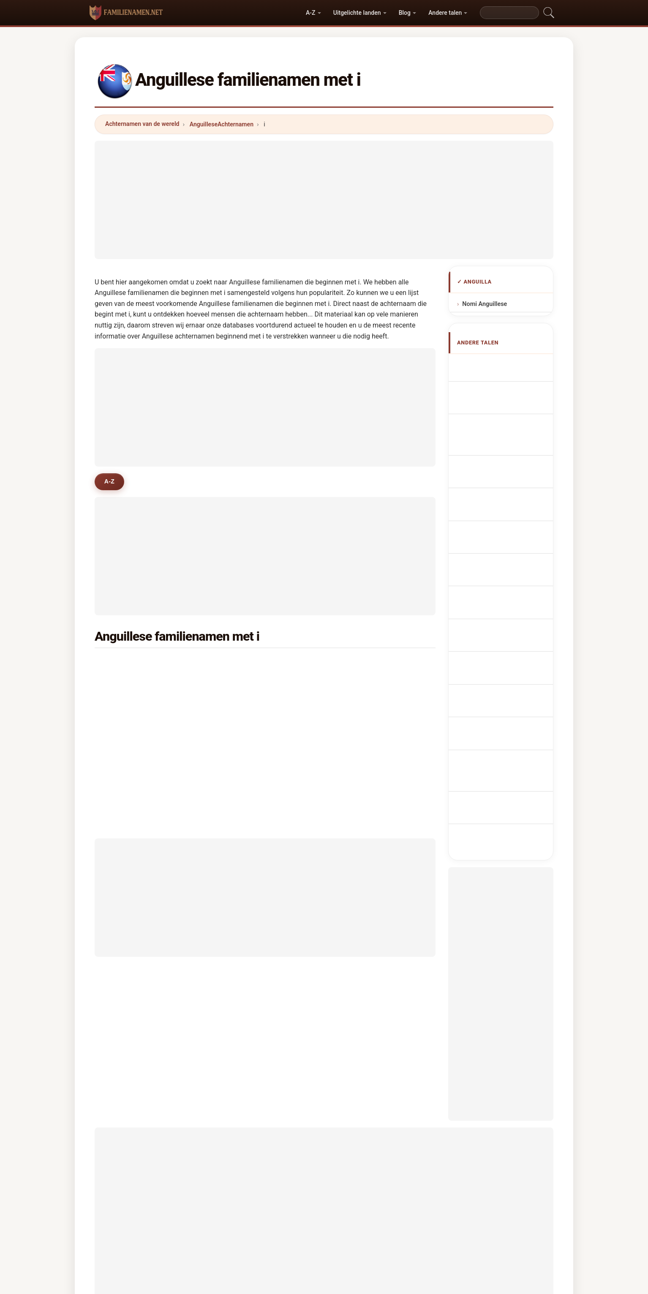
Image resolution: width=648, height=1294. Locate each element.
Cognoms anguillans (507, 463)
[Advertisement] (324, 200)
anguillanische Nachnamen (495, 424)
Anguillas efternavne (506, 537)
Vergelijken (353, 1223)
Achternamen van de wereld (142, 123)
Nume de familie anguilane (498, 588)
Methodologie (223, 1223)
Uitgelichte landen (357, 12)
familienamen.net (324, 1190)
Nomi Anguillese (484, 304)
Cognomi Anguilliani (505, 444)
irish (355, 665)
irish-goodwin (252, 706)
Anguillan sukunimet (506, 552)
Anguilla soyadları (502, 623)
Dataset (396, 1223)
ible (238, 665)
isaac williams (369, 706)
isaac (124, 706)
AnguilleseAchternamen (221, 124)
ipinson (359, 685)
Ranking (310, 1223)
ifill (237, 685)
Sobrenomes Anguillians (493, 485)
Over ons (270, 1223)
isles (124, 665)
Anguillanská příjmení (507, 520)
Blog (405, 12)
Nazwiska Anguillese (506, 505)
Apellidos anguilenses (508, 365)
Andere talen (445, 12)
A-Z (310, 12)
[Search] (509, 12)
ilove (124, 726)
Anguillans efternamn (507, 608)
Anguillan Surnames (505, 380)
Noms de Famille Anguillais (498, 400)
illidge (125, 685)
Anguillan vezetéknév (507, 568)
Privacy (433, 1223)
